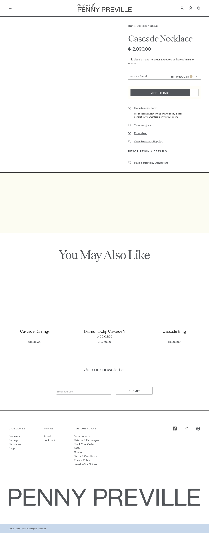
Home (131, 25)
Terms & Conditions (85, 456)
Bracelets (14, 436)
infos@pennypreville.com (165, 116)
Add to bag (160, 93)
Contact (79, 452)
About (47, 436)
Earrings (13, 440)
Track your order (84, 444)
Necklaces (15, 444)
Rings (12, 448)
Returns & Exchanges (86, 440)
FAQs (77, 448)
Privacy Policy (82, 460)
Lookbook (49, 440)
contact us (161, 162)
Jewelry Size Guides (85, 464)
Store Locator (82, 436)
